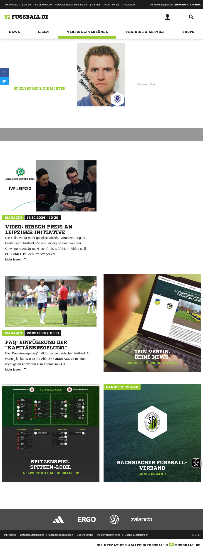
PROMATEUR (12, 4)
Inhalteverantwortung (108, 534)
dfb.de (27, 4)
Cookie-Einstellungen (136, 534)
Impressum (9, 534)
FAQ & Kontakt (112, 4)
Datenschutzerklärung (32, 534)
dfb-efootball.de (43, 4)
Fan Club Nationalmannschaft (71, 4)
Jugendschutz (85, 534)
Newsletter (130, 4)
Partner (96, 4)
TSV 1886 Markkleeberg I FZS (36, 75)
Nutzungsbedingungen (60, 534)
